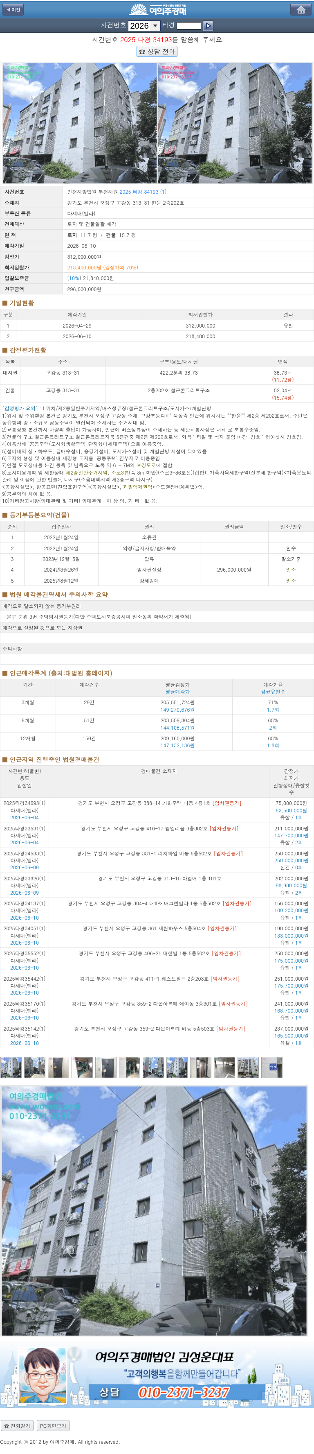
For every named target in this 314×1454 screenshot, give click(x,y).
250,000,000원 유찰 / (291, 960)
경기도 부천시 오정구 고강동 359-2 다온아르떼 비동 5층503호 (159, 1028)
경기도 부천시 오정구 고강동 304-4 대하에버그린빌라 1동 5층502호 (160, 903)
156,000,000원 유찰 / (291, 910)
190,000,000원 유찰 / (291, 935)
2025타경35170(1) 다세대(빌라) (25, 1007)
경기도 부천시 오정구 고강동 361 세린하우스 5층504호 (160, 928)
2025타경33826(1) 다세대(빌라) (25, 882)
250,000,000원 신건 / (291, 860)
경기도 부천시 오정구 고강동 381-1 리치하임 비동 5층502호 (159, 853)
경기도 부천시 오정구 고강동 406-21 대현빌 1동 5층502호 (159, 953)
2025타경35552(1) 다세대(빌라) (25, 956)
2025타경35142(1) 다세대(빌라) (25, 1032)
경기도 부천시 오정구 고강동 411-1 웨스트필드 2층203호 (160, 978)
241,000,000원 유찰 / (291, 1010)
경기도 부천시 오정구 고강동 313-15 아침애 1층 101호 (160, 878)
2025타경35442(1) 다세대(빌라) (25, 982)
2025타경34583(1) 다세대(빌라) (25, 857)
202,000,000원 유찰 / (291, 885)
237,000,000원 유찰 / (291, 1035)
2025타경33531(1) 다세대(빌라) (25, 832)
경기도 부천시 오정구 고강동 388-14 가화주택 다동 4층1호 (160, 802)
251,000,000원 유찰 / (291, 985)
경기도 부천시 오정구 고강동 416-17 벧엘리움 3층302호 (160, 828)
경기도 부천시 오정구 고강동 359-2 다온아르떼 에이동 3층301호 (160, 1003)
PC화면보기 (53, 1425)
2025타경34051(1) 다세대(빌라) (25, 931)
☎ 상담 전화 (157, 51)
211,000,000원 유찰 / (291, 835)
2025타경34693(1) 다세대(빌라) (25, 806)
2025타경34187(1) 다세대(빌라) (25, 907)
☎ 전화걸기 (17, 1425)
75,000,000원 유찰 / (291, 810)
